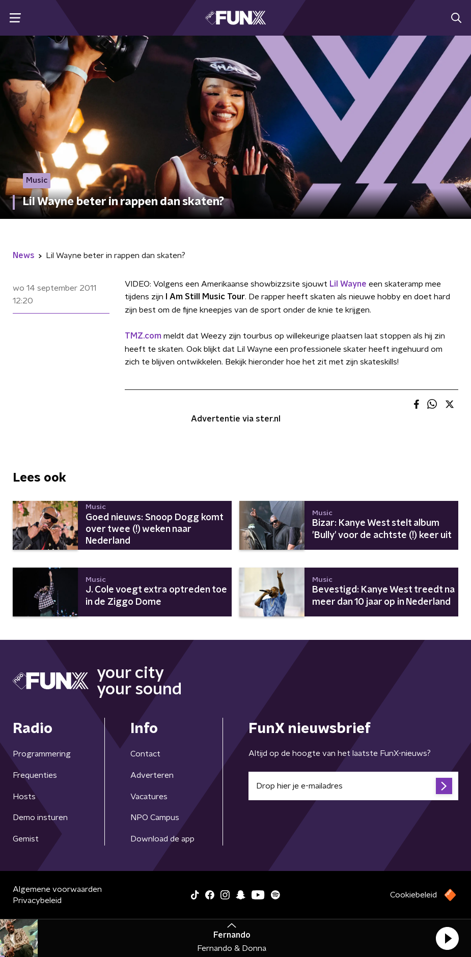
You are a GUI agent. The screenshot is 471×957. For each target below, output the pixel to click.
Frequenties (35, 775)
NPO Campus (154, 817)
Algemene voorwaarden (57, 889)
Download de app (162, 839)
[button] (447, 938)
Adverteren (152, 775)
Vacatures (149, 797)
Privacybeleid (37, 900)
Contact (145, 754)
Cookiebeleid (413, 895)
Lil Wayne (348, 284)
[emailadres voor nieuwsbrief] (353, 786)
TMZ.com (143, 336)
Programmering (42, 754)
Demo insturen (40, 817)
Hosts (24, 797)
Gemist (26, 839)
